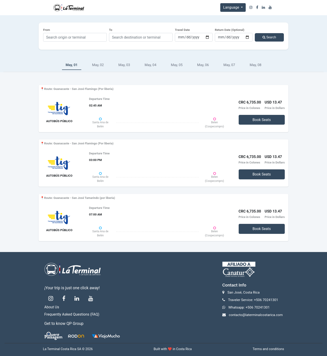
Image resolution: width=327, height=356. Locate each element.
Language (231, 7)
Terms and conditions (268, 349)
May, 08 (255, 65)
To (110, 30)
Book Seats (262, 120)
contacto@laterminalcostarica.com (256, 315)
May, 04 (150, 65)
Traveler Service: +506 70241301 (253, 300)
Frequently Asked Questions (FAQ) (71, 314)
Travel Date (182, 30)
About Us (51, 307)
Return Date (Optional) (229, 30)
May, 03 (124, 65)
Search (269, 37)
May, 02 (98, 65)
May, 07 (229, 65)
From (46, 30)
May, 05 (177, 65)
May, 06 (203, 65)
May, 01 (72, 65)
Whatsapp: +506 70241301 (249, 307)
